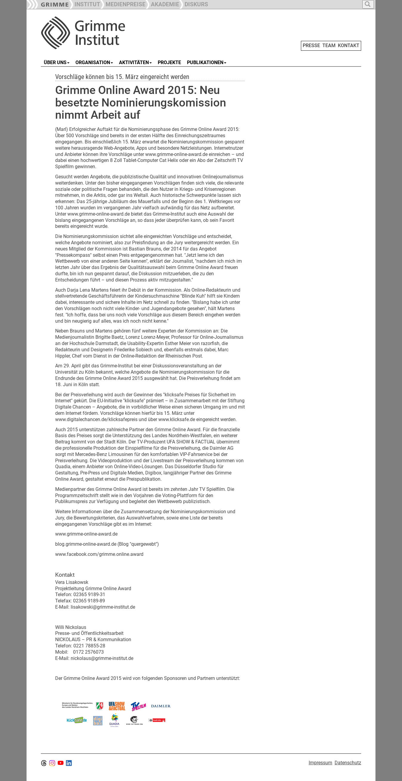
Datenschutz (348, 762)
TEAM (328, 45)
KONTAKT (348, 45)
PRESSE (311, 45)
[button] (123, 3)
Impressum (320, 762)
